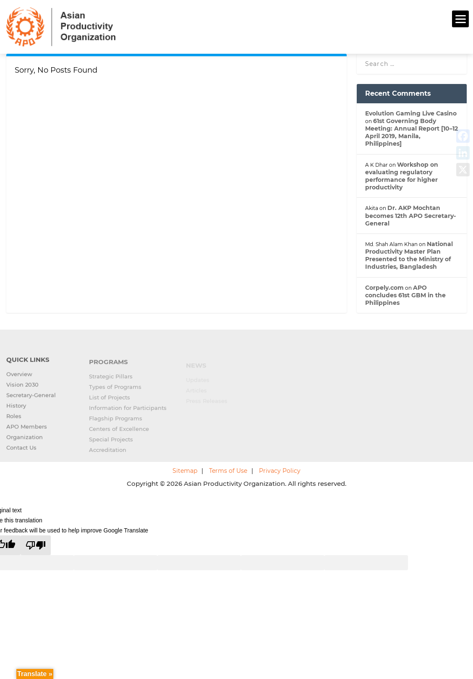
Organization (24, 441)
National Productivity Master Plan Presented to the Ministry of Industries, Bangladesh (409, 254)
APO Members (26, 430)
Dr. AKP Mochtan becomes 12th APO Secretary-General (410, 214)
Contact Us (21, 451)
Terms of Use (228, 470)
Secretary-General (31, 399)
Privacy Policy (280, 470)
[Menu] (460, 18)
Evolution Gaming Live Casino (411, 112)
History (16, 409)
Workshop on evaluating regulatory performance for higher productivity (401, 175)
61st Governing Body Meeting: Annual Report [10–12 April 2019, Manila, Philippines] (411, 131)
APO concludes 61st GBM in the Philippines (405, 294)
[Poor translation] (36, 544)
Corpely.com (384, 286)
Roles (13, 420)
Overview (19, 378)
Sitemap (184, 470)
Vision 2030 (22, 388)
